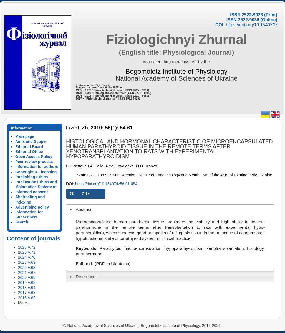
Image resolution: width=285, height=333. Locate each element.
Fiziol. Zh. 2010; (85, 128)
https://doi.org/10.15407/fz (251, 24)
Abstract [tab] (80, 209)
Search (21, 222)
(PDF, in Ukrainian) (112, 263)
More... (24, 303)
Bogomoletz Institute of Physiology (177, 71)
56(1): (111, 128)
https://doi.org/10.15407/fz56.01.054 (106, 184)
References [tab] (83, 276)
